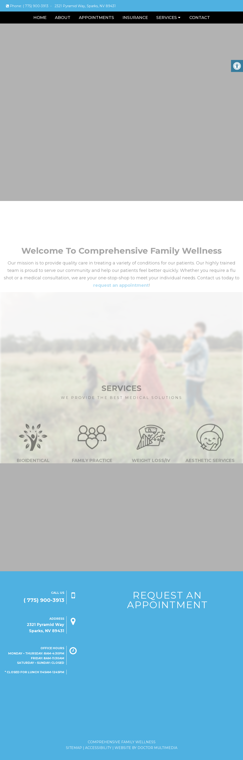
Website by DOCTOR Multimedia (146, 748)
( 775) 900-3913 (35, 6)
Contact (199, 17)
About (62, 17)
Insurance (135, 17)
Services (166, 17)
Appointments (96, 17)
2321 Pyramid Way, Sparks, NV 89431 (85, 6)
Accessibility (98, 748)
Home (39, 17)
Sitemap (74, 748)
